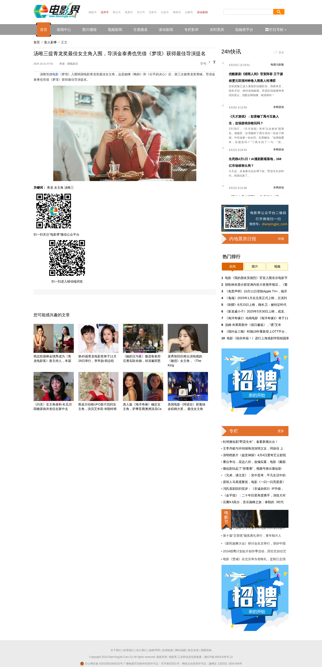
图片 (255, 266)
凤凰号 (129, 12)
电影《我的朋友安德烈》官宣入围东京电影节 (256, 278)
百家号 (153, 12)
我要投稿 (206, 650)
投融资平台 (244, 30)
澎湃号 (105, 12)
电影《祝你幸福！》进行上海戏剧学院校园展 (258, 338)
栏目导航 (276, 30)
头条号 (165, 12)
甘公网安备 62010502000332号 (101, 663)
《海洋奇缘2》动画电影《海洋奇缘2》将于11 (256, 318)
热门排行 (231, 256)
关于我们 (115, 650)
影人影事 (50, 42)
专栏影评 (191, 30)
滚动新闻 (202, 12)
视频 (277, 266)
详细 (281, 239)
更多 (281, 52)
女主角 (59, 187)
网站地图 (180, 650)
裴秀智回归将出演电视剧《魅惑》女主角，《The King (185, 361)
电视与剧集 (277, 64)
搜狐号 (93, 12)
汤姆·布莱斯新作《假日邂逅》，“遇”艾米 (253, 325)
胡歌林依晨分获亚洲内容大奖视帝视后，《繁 (256, 284)
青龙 (50, 187)
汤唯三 (69, 187)
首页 (43, 30)
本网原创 (278, 107)
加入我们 (141, 650)
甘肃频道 (140, 30)
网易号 (177, 12)
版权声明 (154, 650)
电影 (55, 74)
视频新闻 (115, 30)
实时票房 (217, 30)
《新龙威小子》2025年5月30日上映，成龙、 (256, 311)
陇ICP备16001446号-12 (218, 657)
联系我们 (128, 650)
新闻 (232, 266)
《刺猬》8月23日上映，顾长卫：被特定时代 (255, 304)
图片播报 (89, 30)
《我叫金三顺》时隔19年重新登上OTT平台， (256, 331)
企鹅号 (189, 12)
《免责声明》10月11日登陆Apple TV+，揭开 (256, 291)
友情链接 (167, 650)
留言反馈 (193, 650)
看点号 (117, 12)
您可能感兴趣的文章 (52, 315)
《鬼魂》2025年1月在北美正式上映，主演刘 (256, 298)
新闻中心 (64, 30)
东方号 (141, 12)
